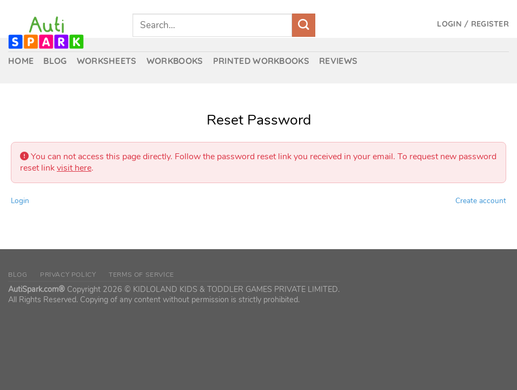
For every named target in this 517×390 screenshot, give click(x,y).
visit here (74, 168)
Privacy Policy (68, 274)
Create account (480, 201)
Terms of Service (141, 274)
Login (20, 201)
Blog (17, 274)
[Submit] (303, 25)
